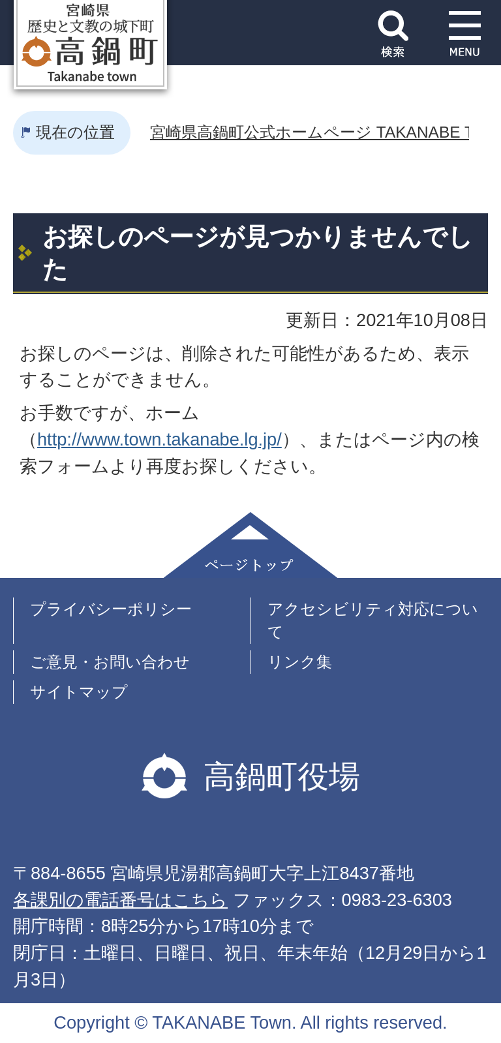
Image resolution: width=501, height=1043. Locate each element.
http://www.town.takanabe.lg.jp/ (159, 439)
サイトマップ (79, 692)
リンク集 (299, 662)
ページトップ (250, 545)
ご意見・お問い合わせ (110, 662)
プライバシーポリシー (111, 609)
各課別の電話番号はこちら (120, 900)
